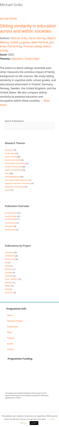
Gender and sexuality (13, 167)
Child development (12, 177)
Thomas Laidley (32, 46)
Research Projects (15, 321)
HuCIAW (8, 272)
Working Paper (11, 216)
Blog (9, 332)
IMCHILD (8, 269)
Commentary (10, 223)
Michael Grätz (19, 38)
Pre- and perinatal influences (16, 180)
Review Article (10, 229)
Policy (7, 173)
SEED (7, 266)
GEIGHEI (8, 282)
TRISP (7, 289)
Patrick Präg (14, 46)
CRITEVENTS (10, 256)
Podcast (10, 338)
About (10, 315)
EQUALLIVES (10, 259)
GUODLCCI (9, 292)
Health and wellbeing (13, 170)
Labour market (11, 157)
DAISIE (7, 286)
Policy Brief (9, 226)
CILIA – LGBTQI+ (11, 279)
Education (17, 58)
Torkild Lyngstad (20, 42)
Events (10, 343)
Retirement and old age (14, 187)
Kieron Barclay (37, 38)
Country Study (10, 219)
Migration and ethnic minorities (17, 183)
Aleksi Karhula (39, 42)
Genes (7, 190)
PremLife (8, 276)
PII (6, 262)
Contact (10, 349)
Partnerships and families (15, 163)
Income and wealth (12, 160)
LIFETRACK (9, 252)
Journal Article (8, 18)
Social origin (32, 58)
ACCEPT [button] (34, 423)
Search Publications (14, 121)
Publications (12, 326)
